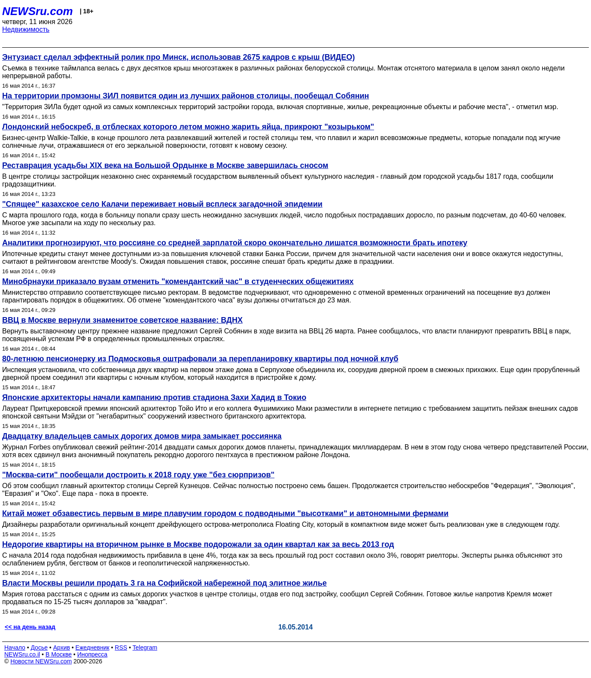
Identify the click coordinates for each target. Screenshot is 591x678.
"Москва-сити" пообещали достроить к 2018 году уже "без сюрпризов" (138, 474)
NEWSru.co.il (22, 654)
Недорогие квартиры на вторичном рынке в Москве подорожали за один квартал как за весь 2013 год (198, 544)
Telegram (145, 647)
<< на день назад (30, 626)
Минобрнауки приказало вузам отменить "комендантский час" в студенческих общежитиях (177, 281)
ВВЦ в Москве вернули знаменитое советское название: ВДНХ (122, 320)
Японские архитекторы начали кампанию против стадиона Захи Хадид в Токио (154, 397)
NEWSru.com (37, 11)
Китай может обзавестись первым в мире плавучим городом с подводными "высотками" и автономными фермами (225, 513)
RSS (121, 647)
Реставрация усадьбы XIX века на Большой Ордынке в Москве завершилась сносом (165, 165)
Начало (14, 647)
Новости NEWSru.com (41, 661)
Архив (61, 647)
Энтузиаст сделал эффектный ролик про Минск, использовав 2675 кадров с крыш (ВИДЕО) (178, 57)
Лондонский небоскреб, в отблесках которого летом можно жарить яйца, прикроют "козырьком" (188, 126)
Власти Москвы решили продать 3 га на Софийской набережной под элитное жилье (164, 583)
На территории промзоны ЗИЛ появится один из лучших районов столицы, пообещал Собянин (185, 96)
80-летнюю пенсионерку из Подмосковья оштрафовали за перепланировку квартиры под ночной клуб (200, 358)
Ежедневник (93, 647)
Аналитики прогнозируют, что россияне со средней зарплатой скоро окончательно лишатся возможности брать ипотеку (234, 242)
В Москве (59, 654)
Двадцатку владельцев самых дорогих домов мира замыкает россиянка (141, 436)
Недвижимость (25, 29)
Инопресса (92, 654)
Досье (39, 647)
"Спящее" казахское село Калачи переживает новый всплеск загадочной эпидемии (162, 204)
